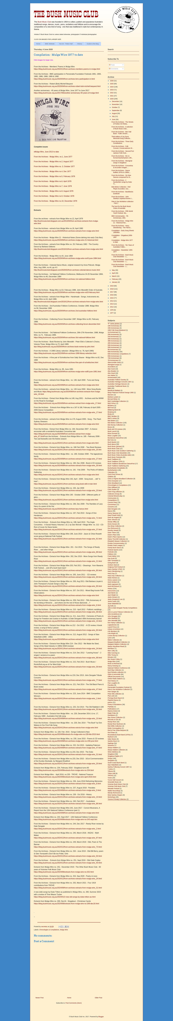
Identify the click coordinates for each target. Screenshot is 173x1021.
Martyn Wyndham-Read (116, 646)
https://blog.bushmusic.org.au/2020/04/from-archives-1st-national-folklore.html (64, 279)
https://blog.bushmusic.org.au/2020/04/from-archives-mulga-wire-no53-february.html (67, 292)
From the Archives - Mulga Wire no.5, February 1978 (54, 176)
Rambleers (111, 715)
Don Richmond (113, 528)
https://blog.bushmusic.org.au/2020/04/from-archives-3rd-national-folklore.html (64, 337)
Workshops (111, 797)
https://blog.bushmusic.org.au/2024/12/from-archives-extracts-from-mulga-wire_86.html (68, 804)
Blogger (100, 1016)
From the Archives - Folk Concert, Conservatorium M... (122, 147)
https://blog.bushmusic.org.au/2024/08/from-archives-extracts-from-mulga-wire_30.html (68, 465)
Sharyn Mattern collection (116, 750)
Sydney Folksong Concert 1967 (118, 767)
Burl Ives (111, 440)
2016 (112, 295)
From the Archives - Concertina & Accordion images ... (122, 166)
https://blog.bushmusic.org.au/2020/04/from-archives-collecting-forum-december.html (67, 324)
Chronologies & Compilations (49, 930)
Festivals (111, 552)
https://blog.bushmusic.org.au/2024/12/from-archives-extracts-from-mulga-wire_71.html (68, 518)
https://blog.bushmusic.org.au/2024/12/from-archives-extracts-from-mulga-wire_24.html (68, 879)
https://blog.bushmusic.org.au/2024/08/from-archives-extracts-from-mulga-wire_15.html (68, 718)
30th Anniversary (113, 339)
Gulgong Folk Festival (115, 567)
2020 (112, 99)
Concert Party (112, 502)
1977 (112, 313)
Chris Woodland (113, 483)
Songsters (111, 760)
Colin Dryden (112, 489)
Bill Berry (111, 405)
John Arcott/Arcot (113, 614)
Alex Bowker (112, 371)
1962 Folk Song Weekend (116, 330)
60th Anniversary (113, 352)
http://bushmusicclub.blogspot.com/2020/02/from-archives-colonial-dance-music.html (67, 270)
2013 (112, 304)
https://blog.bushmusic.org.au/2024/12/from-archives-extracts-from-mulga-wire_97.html (68, 838)
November (115, 104)
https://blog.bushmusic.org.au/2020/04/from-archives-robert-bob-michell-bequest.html (67, 86)
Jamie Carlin (112, 601)
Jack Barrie (111, 593)
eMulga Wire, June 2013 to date (46, 152)
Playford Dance (113, 700)
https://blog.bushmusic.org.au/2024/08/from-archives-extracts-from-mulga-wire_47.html (68, 748)
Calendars (111, 472)
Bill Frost (111, 407)
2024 (112, 87)
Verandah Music (113, 782)
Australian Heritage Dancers (117, 384)
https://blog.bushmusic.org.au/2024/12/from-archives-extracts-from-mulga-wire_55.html (68, 709)
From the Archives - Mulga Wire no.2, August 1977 (53, 161)
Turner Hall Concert (114, 780)
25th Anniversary (113, 334)
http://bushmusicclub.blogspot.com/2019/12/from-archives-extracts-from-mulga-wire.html (68, 302)
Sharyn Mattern (113, 747)
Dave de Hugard (113, 517)
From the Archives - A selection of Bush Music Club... (122, 128)
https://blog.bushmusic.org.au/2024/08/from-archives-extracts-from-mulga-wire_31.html (68, 888)
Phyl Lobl (111, 696)
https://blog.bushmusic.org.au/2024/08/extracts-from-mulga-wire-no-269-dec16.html (66, 904)
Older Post (98, 998)
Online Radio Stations (115, 678)
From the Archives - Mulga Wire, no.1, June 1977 (53, 157)
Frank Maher (112, 556)
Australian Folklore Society (117, 380)
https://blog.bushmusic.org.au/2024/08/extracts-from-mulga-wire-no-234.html (64, 770)
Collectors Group (113, 494)
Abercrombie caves (114, 362)
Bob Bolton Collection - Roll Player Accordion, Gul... (121, 188)
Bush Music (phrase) (115, 446)
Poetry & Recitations (115, 704)
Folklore (110, 554)
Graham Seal (112, 565)
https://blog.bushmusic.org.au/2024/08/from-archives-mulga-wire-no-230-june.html (66, 741)
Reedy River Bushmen (115, 724)
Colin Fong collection (115, 492)
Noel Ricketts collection (116, 672)
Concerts (111, 507)
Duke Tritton (112, 532)
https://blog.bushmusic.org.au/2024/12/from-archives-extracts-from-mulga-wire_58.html (68, 612)
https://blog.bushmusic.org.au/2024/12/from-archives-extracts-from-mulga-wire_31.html (68, 754)
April (113, 273)
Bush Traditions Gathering (117, 466)
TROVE (110, 775)
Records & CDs (113, 719)
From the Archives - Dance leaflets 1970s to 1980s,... (121, 171)
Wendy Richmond (114, 793)
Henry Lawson (113, 580)
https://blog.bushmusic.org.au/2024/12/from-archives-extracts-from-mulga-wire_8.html (67, 784)
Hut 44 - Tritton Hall (66, 44)
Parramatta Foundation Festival (118, 687)
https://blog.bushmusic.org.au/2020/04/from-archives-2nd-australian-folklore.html (65, 311)
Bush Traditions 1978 (115, 461)
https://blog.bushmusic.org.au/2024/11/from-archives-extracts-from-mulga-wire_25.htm (68, 450)
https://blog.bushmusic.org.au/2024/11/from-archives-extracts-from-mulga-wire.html (66, 475)
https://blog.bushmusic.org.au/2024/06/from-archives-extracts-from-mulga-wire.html (66, 385)
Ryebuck (111, 737)
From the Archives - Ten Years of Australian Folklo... (123, 246)
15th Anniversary (113, 328)
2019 (112, 286)
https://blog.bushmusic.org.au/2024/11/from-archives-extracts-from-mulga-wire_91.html (68, 539)
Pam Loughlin (112, 683)
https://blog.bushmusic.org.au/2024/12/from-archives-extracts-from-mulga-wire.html (66, 595)
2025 (112, 84)
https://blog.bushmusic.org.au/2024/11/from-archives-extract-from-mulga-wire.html (66, 500)
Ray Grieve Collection (115, 717)
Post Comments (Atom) (74, 1003)
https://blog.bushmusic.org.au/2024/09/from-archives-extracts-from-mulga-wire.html (66, 639)
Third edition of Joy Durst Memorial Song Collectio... (121, 137)
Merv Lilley (111, 651)
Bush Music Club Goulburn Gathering (120, 451)
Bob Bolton (111, 420)
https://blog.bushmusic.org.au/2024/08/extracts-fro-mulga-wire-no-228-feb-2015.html (67, 734)
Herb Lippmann (113, 584)
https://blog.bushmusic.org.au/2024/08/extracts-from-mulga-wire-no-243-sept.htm (65, 819)
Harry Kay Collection (115, 576)
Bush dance (112, 444)
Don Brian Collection (115, 526)
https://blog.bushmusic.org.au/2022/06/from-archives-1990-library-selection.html (65, 353)
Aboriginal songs (113, 364)
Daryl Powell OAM (114, 515)
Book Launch (112, 431)
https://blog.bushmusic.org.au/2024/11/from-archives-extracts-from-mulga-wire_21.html (68, 561)
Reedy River (112, 722)
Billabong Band (113, 410)
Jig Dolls (111, 606)
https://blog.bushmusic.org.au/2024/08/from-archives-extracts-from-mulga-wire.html (66, 813)
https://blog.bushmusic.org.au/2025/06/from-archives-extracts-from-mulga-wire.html (66, 424)
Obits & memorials (114, 674)
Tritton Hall (111, 773)
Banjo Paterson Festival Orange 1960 (120, 392)
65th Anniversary (113, 356)
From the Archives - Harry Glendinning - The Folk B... (122, 226)
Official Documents (114, 676)
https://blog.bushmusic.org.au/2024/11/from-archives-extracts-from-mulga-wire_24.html (68, 648)
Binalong (111, 412)
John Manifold (112, 618)
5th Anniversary (113, 349)
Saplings (111, 743)
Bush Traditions (113, 459)
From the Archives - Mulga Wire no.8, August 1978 (54, 191)
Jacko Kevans (112, 597)
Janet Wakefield (113, 603)
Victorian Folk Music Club (116, 786)
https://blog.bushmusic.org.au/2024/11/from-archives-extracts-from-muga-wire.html (66, 443)
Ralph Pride (112, 713)
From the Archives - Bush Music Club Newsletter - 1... (122, 256)
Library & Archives (114, 629)
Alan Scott (111, 369)
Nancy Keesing (113, 666)
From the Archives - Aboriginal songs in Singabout (122, 162)
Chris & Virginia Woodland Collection (120, 479)
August (114, 113)
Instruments (112, 591)
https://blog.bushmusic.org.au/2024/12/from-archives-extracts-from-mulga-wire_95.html (68, 586)
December (115, 101)
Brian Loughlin (113, 436)
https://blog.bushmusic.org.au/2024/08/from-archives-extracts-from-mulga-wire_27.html (68, 459)
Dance (110, 511)
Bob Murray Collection (115, 425)
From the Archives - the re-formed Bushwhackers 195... (122, 157)
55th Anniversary (113, 347)
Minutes (110, 657)
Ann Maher (111, 375)
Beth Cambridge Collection (117, 401)
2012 (112, 307)
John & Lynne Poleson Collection (119, 612)
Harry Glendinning (114, 571)
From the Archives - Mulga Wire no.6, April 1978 (52, 181)
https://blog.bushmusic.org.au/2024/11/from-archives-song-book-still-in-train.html (65, 484)
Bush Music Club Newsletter (117, 453)
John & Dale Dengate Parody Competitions (122, 608)
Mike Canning (112, 653)
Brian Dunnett (112, 433)
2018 (112, 289)
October (115, 107)
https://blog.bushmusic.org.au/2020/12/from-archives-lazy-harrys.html (61, 509)
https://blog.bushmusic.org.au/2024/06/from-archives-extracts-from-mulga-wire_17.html (68, 412)
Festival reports (113, 550)
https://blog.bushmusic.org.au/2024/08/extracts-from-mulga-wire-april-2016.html (65, 777)
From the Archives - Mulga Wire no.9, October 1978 (54, 196)
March (114, 276)
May (113, 270)
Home (38, 44)
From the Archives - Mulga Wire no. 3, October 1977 (54, 166)
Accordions (111, 367)
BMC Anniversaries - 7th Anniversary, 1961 (120, 217)
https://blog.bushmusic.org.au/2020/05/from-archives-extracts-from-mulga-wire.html (66, 231)
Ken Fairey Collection (115, 623)
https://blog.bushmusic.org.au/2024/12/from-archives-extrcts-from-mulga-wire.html (66, 728)
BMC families (112, 416)
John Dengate (112, 616)
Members (111, 648)
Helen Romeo (112, 578)
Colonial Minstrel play (115, 496)
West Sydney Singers (115, 795)
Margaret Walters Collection (117, 644)
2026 (112, 81)
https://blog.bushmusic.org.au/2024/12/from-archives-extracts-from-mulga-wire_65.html (68, 630)
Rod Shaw (111, 732)
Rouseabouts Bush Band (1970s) (119, 735)
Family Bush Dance (114, 548)
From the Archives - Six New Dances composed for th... (121, 176)
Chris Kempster (113, 481)
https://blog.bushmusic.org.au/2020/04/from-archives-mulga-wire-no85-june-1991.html (67, 372)
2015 (112, 298)
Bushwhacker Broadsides (116, 468)
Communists (112, 498)
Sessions (111, 745)
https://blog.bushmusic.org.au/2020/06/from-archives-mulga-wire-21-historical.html (66, 240)
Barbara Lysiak (113, 397)
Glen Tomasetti (113, 560)
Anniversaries (112, 377)
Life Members (112, 631)
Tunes (110, 778)
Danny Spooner (113, 513)
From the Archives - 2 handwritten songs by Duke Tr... (122, 182)
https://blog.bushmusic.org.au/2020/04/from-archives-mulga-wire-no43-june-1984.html (67, 258)
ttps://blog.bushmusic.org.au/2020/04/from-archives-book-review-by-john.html (64, 347)
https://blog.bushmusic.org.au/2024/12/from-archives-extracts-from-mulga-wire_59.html (68, 667)
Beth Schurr (112, 403)
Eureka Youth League (115, 545)
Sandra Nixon (112, 741)
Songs (110, 758)
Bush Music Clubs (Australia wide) (119, 455)
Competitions (112, 500)
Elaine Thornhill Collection (117, 539)
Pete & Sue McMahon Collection (119, 689)
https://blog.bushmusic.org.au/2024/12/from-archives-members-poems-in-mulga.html (67, 69)
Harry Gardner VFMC (115, 569)
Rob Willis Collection (115, 726)
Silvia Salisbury (113, 752)
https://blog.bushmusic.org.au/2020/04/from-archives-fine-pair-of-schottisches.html (66, 362)
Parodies (111, 685)
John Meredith (113, 620)
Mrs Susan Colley (114, 659)
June (114, 119)
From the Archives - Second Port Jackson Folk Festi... (123, 152)
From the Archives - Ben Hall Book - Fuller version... (121, 133)
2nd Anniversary (113, 336)
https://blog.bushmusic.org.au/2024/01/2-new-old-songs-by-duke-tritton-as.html (65, 897)
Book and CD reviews (115, 429)
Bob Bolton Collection (115, 423)
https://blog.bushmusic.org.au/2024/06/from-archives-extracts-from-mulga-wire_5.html (67, 790)
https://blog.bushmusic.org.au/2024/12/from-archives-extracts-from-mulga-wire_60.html (68, 577)
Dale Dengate (112, 509)
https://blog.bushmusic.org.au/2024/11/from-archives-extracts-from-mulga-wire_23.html (68, 490)
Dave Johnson (113, 519)
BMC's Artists (112, 418)
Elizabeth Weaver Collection (117, 541)
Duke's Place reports (115, 537)
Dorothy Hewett (113, 530)
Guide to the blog (93, 44)
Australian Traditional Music (117, 386)
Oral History (112, 681)
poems (110, 702)
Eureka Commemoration (116, 543)
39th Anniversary (113, 341)
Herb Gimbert (112, 582)
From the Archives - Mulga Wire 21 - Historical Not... (122, 222)
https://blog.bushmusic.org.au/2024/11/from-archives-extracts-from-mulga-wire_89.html (68, 552)
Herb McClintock (113, 586)
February (115, 279)
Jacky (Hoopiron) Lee (115, 599)
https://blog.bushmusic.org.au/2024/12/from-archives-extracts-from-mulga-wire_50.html (68, 856)
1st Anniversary (113, 332)
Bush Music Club (44, 22)
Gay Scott (111, 558)
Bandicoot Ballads (114, 390)
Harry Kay (111, 573)
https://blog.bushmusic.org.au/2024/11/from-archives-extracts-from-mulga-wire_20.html (68, 764)
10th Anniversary (113, 326)
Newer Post (39, 998)
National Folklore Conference (118, 668)
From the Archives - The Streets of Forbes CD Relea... (122, 123)
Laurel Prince (112, 627)
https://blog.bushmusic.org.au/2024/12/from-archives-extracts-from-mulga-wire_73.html (68, 847)
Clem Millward (112, 487)
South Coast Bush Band (116, 763)
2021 (112, 96)
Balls (109, 388)
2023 (112, 90)
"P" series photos (113, 324)
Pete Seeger (112, 691)
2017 (112, 292)
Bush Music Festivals (115, 457)
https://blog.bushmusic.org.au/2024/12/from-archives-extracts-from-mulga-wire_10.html (68, 797)
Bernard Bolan (113, 399)
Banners (110, 395)
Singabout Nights (113, 756)
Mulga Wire (64, 930)
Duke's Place (112, 535)
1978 (112, 310)
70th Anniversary (113, 358)
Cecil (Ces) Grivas (114, 474)
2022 (112, 93)
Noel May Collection (114, 670)
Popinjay (111, 707)
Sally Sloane (112, 739)
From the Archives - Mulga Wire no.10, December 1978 (55, 201)
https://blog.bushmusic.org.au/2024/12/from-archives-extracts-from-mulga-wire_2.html (67, 829)
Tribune (110, 771)
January (115, 282)
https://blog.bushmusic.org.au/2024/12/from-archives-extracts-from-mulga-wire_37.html (68, 529)
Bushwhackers (113, 470)
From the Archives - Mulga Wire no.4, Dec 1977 (52, 171)
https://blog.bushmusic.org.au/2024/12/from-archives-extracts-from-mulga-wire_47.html (68, 689)
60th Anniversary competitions (118, 354)
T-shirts (110, 769)
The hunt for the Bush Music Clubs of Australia (121, 207)
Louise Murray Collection (116, 635)
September (116, 110)
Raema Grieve (113, 711)
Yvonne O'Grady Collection (117, 799)
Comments (113, 69)
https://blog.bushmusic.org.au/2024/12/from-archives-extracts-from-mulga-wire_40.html (68, 863)
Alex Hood (111, 373)
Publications (112, 709)
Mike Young (112, 655)
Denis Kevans (112, 524)
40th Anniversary (113, 343)
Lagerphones (112, 625)
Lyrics (110, 638)
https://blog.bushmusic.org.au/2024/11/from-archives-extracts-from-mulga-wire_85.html (68, 570)
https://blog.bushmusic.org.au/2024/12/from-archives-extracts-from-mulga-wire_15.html (68, 621)
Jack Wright (112, 595)
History (79, 44)
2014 (112, 301)
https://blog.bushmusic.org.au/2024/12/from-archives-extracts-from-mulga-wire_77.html (68, 680)
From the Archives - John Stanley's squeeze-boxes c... (122, 197)
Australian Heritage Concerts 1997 (119, 382)
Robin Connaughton (114, 728)
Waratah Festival (113, 788)
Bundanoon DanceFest (115, 438)
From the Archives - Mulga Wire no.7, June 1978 (53, 186)
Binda (110, 414)
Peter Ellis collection (114, 694)
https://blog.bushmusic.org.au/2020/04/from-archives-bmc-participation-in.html (64, 79)
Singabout (111, 754)
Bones (110, 427)
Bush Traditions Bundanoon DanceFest (121, 463)
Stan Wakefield (113, 765)
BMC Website (49, 44)
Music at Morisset (114, 663)
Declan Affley (112, 522)
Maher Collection (113, 640)
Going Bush (112, 563)
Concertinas (112, 504)
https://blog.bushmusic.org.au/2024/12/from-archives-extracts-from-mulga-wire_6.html (67, 605)
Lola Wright (112, 633)
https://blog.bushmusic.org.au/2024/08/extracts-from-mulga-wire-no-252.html (64, 872)
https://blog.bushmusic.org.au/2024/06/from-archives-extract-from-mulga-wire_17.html (67, 403)
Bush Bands (112, 442)
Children (110, 476)
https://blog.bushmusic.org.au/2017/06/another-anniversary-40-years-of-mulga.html (66, 93)
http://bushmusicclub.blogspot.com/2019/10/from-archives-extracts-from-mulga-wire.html (68, 249)
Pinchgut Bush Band (115, 698)
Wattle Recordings (114, 791)
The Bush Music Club (66, 14)
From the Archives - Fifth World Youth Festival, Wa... (122, 212)
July (113, 116)
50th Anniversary (113, 345)
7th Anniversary (113, 360)
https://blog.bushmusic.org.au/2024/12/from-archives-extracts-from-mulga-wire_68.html (68, 658)
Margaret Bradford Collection (117, 642)
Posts (112, 65)
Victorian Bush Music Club (117, 784)
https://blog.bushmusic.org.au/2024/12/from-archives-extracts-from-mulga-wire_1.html (67, 698)
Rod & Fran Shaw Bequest (117, 730)
